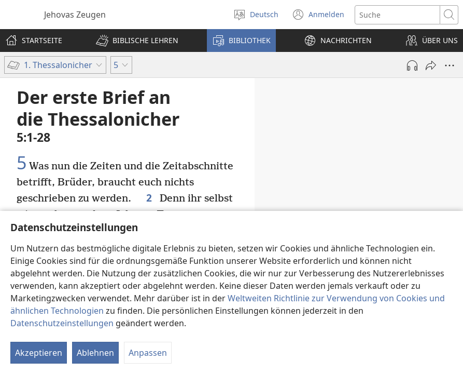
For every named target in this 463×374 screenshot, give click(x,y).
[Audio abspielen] (412, 65)
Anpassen (148, 352)
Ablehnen (95, 352)
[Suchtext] (397, 14)
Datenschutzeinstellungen (62, 323)
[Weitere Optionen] (449, 65)
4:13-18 (296, 200)
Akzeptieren (38, 352)
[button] (137, 40)
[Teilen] (431, 65)
